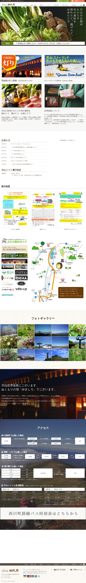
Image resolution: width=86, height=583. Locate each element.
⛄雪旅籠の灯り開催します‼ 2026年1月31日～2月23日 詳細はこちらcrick (42, 43)
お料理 (41, 5)
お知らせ (5, 140)
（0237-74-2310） (71, 504)
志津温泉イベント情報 (77, 5)
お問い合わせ (65, 5)
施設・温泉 (33, 5)
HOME (26, 5)
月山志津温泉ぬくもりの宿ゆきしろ (67, 140)
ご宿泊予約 (56, 5)
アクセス (48, 5)
